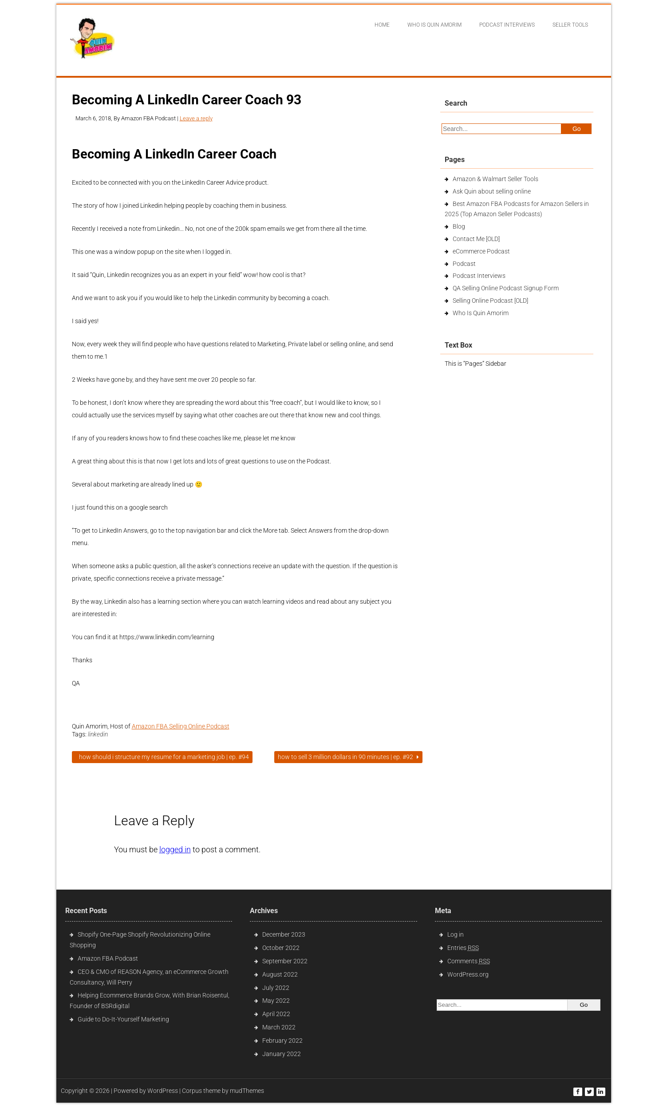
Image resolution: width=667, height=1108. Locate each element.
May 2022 (276, 1000)
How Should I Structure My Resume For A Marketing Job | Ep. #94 (162, 756)
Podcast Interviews (479, 275)
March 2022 (279, 1027)
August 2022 (280, 974)
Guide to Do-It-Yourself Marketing (124, 1019)
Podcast (464, 263)
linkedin (98, 734)
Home (382, 25)
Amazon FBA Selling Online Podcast (180, 726)
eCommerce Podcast (481, 251)
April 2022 (276, 1013)
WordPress (162, 1090)
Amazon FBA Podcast (108, 958)
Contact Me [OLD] (476, 238)
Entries (463, 947)
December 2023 (283, 934)
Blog (459, 226)
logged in (175, 849)
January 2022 (281, 1053)
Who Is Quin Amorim (434, 25)
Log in (455, 934)
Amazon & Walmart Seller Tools (495, 178)
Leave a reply (196, 118)
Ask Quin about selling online (492, 191)
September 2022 (285, 961)
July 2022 (275, 987)
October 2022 (281, 947)
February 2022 (282, 1040)
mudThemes (247, 1090)
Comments (468, 961)
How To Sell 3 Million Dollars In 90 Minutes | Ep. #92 (348, 756)
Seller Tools (570, 25)
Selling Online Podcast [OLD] (490, 300)
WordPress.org (468, 974)
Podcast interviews (507, 25)
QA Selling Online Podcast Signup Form (506, 288)
